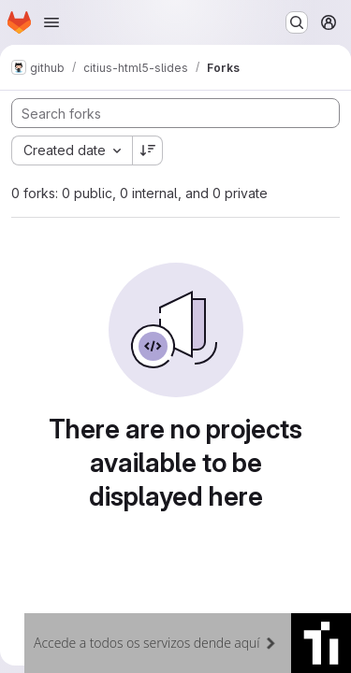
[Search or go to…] (296, 22)
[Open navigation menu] (51, 22)
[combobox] (71, 150)
